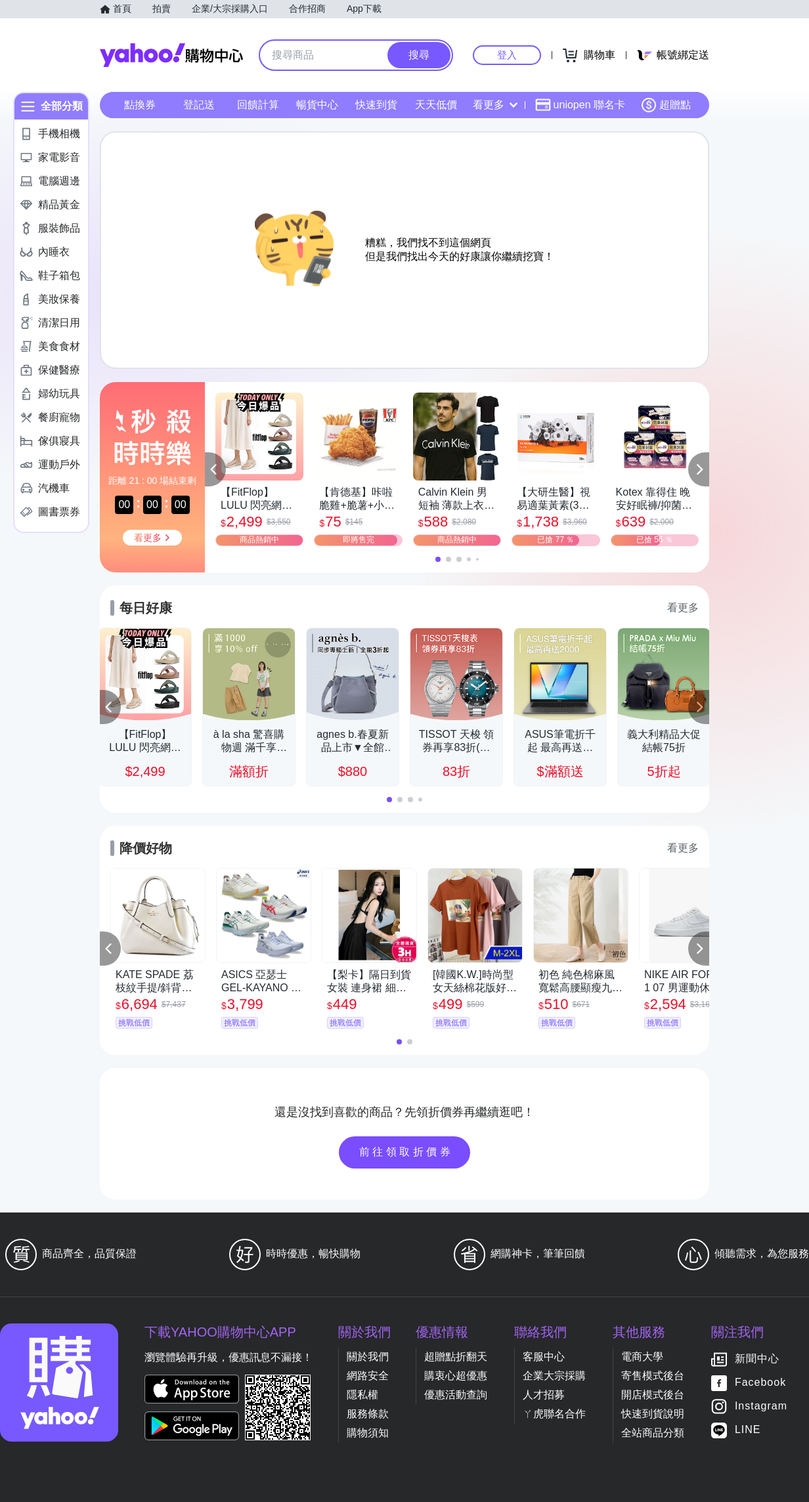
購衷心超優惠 (455, 1375)
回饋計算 (258, 104)
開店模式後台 (652, 1394)
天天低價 (436, 104)
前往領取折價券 (406, 1151)
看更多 (495, 104)
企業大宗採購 (554, 1375)
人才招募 (544, 1394)
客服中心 (544, 1356)
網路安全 (368, 1375)
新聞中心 (757, 1359)
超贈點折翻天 (455, 1356)
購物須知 (368, 1432)
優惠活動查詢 (455, 1394)
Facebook (760, 1382)
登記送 (199, 104)
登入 (507, 54)
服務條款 (368, 1413)
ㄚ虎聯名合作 (554, 1413)
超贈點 (666, 105)
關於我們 (368, 1356)
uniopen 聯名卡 (580, 105)
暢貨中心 (317, 104)
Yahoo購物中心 (171, 55)
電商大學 (642, 1356)
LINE (748, 1430)
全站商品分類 (652, 1432)
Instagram (761, 1406)
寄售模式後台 (652, 1375)
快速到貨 (376, 104)
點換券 (140, 104)
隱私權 (362, 1394)
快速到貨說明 (652, 1413)
